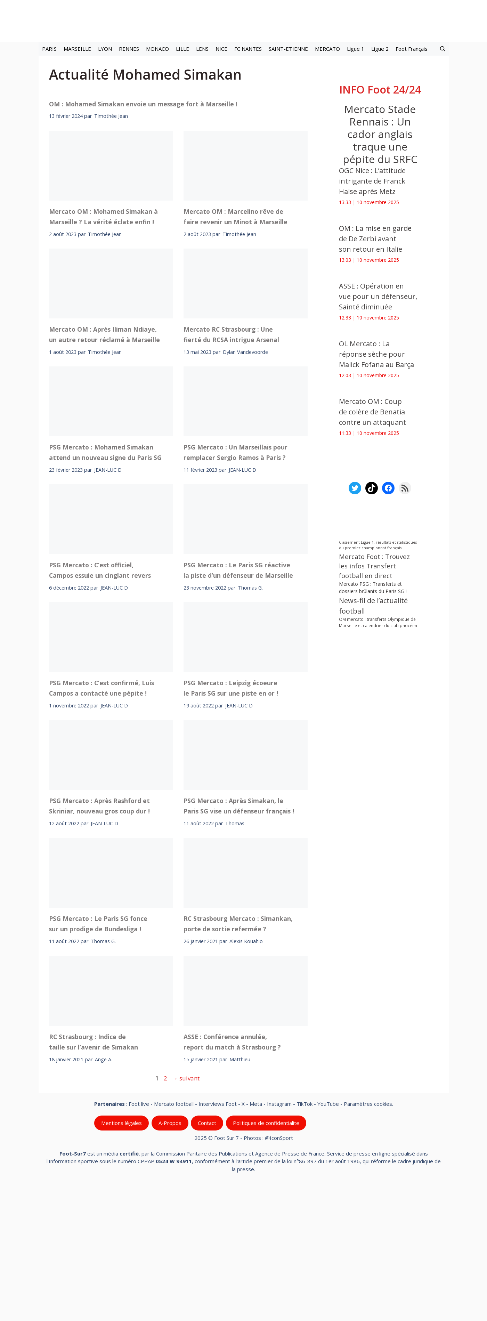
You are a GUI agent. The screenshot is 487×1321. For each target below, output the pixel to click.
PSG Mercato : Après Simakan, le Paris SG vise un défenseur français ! (239, 939)
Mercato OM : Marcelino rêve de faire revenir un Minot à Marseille (235, 349)
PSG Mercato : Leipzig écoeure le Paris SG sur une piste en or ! (231, 821)
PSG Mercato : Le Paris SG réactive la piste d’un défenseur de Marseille (238, 703)
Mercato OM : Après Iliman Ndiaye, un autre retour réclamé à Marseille (104, 467)
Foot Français (412, 48)
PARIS (49, 48)
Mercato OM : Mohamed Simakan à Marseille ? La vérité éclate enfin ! (103, 349)
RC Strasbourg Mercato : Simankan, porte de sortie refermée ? (238, 1057)
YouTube (328, 1237)
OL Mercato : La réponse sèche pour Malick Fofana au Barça (376, 354)
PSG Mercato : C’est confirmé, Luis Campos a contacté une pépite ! (101, 821)
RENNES (129, 48)
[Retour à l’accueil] (243, 20)
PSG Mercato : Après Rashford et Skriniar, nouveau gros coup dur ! (99, 939)
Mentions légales (121, 1256)
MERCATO (327, 48)
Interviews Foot (217, 1237)
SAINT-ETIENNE (288, 48)
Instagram (279, 1237)
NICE (221, 48)
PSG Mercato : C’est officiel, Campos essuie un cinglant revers (100, 703)
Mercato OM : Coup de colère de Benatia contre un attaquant (372, 412)
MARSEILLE (77, 48)
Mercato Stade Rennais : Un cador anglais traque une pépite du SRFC (379, 134)
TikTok (305, 1237)
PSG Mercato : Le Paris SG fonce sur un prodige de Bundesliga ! (98, 1057)
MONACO (157, 48)
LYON (105, 48)
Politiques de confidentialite (266, 1256)
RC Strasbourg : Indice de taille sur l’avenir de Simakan (93, 1175)
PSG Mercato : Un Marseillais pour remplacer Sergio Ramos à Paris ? (235, 585)
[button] (443, 49)
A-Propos (169, 1256)
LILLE (182, 48)
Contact (207, 1256)
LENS (202, 48)
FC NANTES (248, 48)
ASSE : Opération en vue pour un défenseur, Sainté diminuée (378, 296)
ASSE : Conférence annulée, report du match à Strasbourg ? (232, 1175)
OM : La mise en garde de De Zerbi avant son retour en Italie (375, 239)
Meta (256, 1237)
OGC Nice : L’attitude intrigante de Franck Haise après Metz (372, 181)
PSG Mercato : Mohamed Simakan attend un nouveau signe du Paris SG (105, 585)
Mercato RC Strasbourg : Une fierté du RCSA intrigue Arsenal (231, 467)
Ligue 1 (355, 48)
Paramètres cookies (368, 1237)
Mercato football (174, 1237)
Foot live (139, 1237)
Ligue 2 (380, 48)
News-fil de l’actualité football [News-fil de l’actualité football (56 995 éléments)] (373, 606)
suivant (186, 1211)
